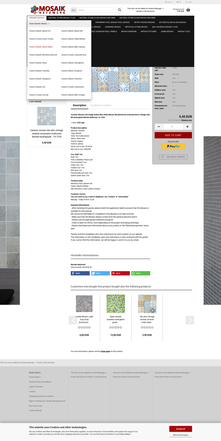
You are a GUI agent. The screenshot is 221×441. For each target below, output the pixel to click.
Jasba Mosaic (35, 262)
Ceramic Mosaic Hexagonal (42, 122)
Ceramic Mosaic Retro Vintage (43, 142)
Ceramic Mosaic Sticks (40, 106)
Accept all (180, 429)
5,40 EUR (46, 352)
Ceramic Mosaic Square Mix (42, 77)
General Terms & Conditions (40, 384)
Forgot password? (36, 54)
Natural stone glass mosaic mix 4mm (44, 153)
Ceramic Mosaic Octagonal (42, 118)
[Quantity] (173, 127)
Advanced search (47, 298)
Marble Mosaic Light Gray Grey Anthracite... (84, 319)
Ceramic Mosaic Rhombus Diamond (45, 97)
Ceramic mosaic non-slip (41, 138)
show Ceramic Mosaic (40, 69)
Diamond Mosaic (36, 217)
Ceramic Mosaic (35, 64)
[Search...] (73, 10)
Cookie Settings (35, 412)
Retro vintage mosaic (37, 184)
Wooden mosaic (35, 200)
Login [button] (188, 2)
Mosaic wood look (36, 206)
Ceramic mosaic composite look (44, 101)
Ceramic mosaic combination (43, 134)
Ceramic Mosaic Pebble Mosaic (44, 85)
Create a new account (38, 50)
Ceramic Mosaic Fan (39, 130)
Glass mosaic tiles (36, 172)
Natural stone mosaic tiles (39, 147)
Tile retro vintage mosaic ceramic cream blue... (147, 319)
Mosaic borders (35, 251)
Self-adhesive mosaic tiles (40, 229)
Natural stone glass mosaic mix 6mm (44, 158)
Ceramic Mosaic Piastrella (41, 114)
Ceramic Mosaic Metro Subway (43, 93)
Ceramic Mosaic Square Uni (42, 73)
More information (180, 435)
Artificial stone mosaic (38, 223)
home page (105, 351)
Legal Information (36, 388)
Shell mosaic (34, 212)
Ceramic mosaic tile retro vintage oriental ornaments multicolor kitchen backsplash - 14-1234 (46, 343)
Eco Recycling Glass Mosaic (40, 189)
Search (46, 292)
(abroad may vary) (178, 48)
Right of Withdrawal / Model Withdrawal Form (47, 403)
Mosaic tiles (34, 268)
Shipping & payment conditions (41, 398)
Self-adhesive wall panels (39, 246)
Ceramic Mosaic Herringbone (43, 110)
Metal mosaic (34, 195)
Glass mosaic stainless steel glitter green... (116, 319)
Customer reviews (100, 105)
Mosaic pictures (35, 257)
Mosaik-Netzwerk (143, 30)
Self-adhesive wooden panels (41, 240)
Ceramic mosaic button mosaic (43, 81)
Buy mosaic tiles (35, 408)
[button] (179, 2)
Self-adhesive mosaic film (39, 234)
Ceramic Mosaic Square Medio (43, 89)
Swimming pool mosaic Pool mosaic (43, 178)
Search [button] (168, 2)
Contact (32, 393)
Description (79, 105)
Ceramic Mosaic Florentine (42, 126)
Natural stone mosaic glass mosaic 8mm (43, 165)
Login (46, 44)
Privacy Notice (124, 434)
